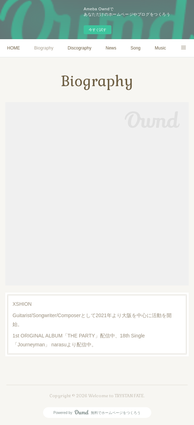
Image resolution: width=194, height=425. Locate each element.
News (111, 48)
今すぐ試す (97, 30)
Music (160, 48)
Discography (79, 48)
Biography (43, 48)
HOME (13, 48)
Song (136, 48)
